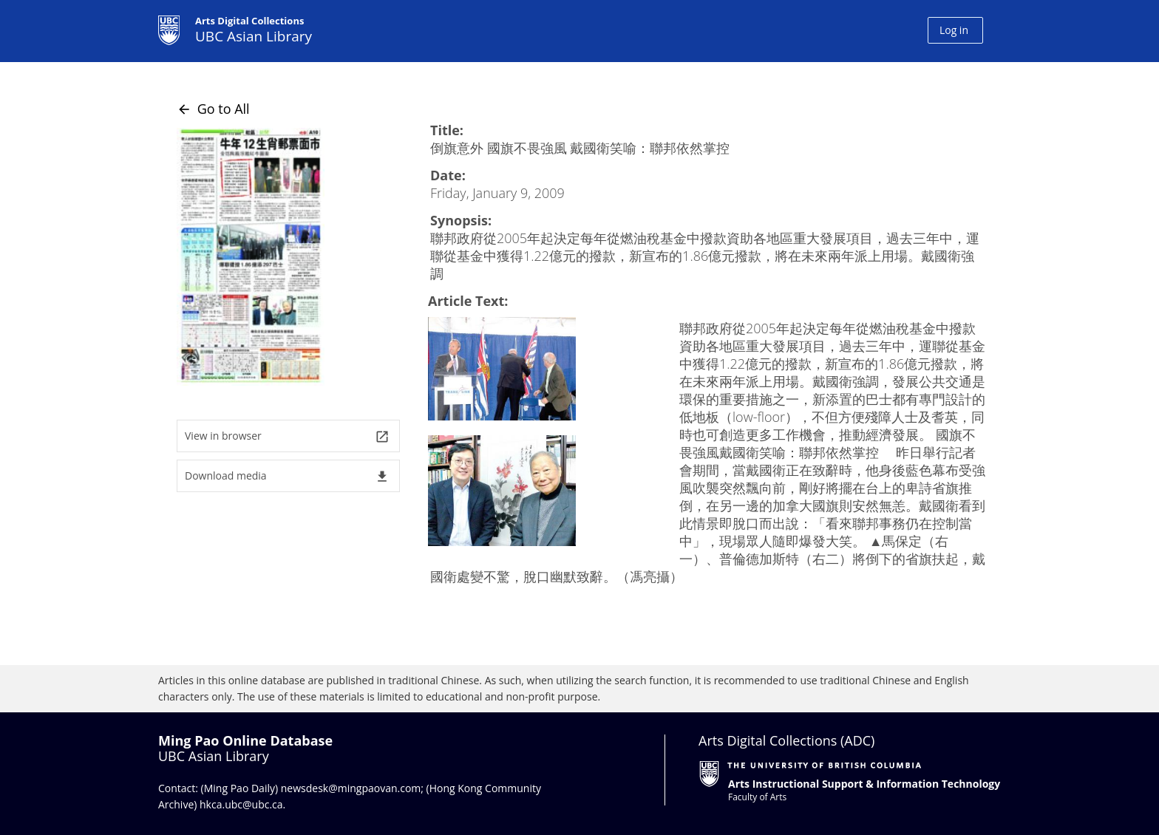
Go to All (213, 108)
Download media (287, 476)
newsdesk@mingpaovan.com (351, 788)
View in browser (287, 436)
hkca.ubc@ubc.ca (241, 804)
